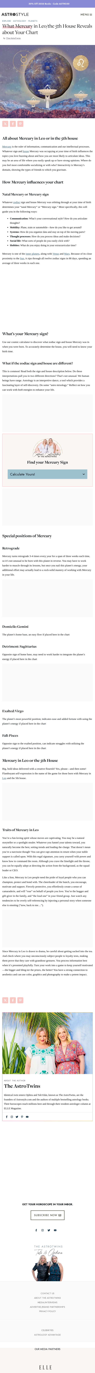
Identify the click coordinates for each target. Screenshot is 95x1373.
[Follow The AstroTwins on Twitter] (49, 1230)
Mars (67, 253)
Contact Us (48, 1293)
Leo (4, 778)
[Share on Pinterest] (20, 124)
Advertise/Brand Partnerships (47, 1306)
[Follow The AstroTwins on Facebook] (36, 1230)
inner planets (32, 253)
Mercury (6, 146)
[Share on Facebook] (13, 124)
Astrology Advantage (47, 1334)
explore (6, 21)
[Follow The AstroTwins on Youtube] (55, 1230)
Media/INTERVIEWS (48, 1302)
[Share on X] (5, 124)
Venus (56, 253)
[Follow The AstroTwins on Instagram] (42, 1230)
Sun (22, 258)
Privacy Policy (47, 1311)
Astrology (19, 21)
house (26, 151)
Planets (33, 21)
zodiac (16, 202)
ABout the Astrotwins (47, 1297)
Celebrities (47, 1330)
